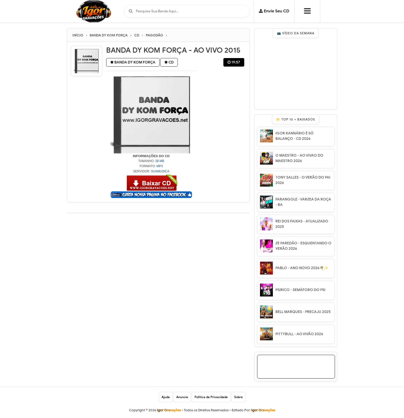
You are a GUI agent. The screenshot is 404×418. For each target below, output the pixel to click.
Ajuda (166, 397)
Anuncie (182, 397)
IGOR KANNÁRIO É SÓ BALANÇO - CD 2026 (294, 136)
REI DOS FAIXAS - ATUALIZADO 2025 (301, 224)
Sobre (238, 397)
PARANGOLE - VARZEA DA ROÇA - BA (303, 202)
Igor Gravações (263, 410)
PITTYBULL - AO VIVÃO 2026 (299, 334)
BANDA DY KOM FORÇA (132, 62)
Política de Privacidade (211, 397)
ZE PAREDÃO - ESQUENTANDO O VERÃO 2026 (303, 246)
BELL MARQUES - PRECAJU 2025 (303, 312)
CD (169, 62)
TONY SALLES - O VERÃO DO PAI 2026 (302, 180)
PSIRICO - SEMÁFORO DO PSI (300, 290)
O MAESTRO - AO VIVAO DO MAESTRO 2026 (299, 158)
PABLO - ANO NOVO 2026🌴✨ (301, 268)
